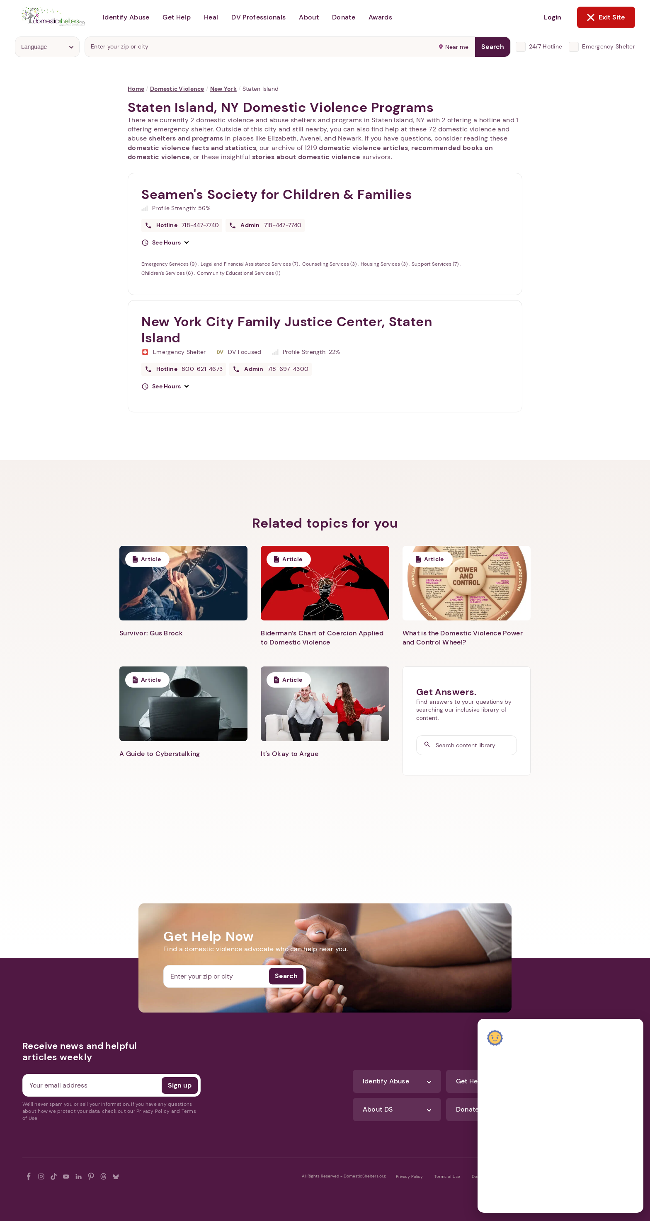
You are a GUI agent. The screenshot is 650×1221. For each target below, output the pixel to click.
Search (492, 46)
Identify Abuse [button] (126, 17)
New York (223, 88)
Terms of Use (447, 1176)
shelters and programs (186, 138)
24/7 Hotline (545, 46)
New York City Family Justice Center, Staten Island (286, 329)
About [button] (309, 17)
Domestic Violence (177, 88)
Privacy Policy (409, 1176)
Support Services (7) (436, 264)
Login (552, 17)
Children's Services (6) (167, 273)
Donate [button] (343, 17)
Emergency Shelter (608, 46)
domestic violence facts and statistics (192, 147)
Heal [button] (211, 17)
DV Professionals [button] (258, 17)
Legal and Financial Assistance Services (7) (250, 264)
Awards (380, 17)
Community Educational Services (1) (238, 273)
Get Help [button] (176, 17)
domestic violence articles (363, 147)
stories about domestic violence (306, 157)
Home (136, 88)
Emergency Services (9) (169, 264)
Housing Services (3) (385, 264)
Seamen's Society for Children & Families (276, 194)
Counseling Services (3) (330, 264)
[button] (165, 243)
